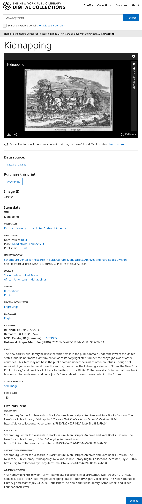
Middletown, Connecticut (28, 244)
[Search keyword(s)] (63, 17)
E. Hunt (22, 248)
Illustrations (11, 291)
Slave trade (11, 275)
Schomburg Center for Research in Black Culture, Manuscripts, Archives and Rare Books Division (65, 260)
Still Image (11, 386)
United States (30, 275)
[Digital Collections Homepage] (34, 6)
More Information (134, 68)
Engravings (11, 307)
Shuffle (88, 5)
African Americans (15, 279)
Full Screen (128, 134)
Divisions (121, 5)
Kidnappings (39, 279)
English (8, 318)
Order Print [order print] (13, 181)
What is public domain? (52, 25)
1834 (24, 240)
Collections (104, 5)
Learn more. (116, 144)
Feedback (134, 500)
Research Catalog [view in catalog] (16, 164)
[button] (134, 64)
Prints (8, 295)
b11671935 (50, 338)
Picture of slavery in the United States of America (35, 228)
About (135, 5)
